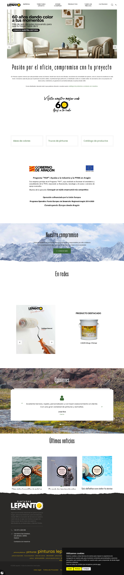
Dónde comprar (58, 5)
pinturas (32, 552)
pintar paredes (39, 558)
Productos (72, 4)
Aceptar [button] (70, 568)
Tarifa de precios (88, 5)
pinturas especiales (17, 555)
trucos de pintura (29, 555)
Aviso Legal (37, 570)
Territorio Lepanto (41, 5)
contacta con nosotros (91, 86)
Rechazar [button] (77, 568)
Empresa (26, 4)
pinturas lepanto (55, 551)
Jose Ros (62, 412)
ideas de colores (40, 555)
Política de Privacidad (50, 570)
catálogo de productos (75, 86)
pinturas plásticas (19, 552)
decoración (50, 556)
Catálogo (103, 4)
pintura (32, 558)
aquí (99, 564)
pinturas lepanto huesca (53, 558)
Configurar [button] (86, 568)
